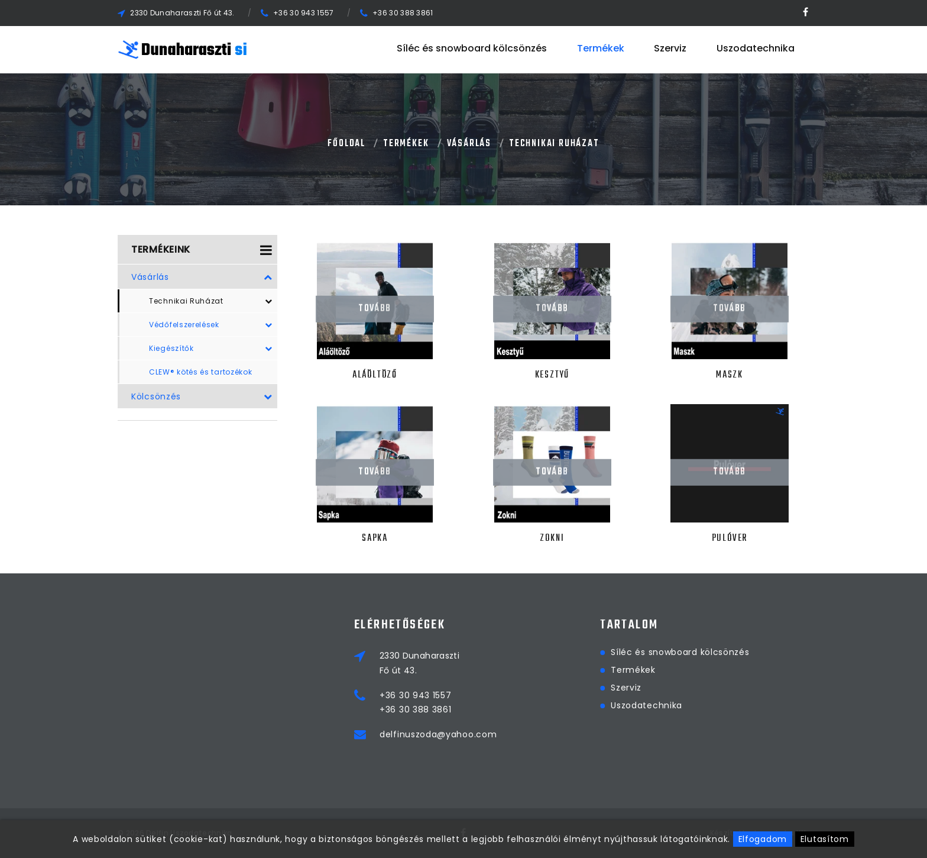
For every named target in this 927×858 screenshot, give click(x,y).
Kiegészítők (211, 348)
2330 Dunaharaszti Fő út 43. (182, 13)
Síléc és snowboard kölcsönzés (472, 49)
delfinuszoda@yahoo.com (506, 734)
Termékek (600, 49)
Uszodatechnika (756, 49)
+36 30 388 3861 (402, 13)
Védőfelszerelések (211, 325)
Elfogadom (762, 839)
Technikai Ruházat (554, 143)
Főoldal (346, 143)
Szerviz (670, 49)
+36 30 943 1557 (303, 13)
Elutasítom (824, 839)
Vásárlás (469, 143)
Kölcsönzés (202, 396)
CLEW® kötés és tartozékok (200, 372)
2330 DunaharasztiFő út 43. (487, 663)
